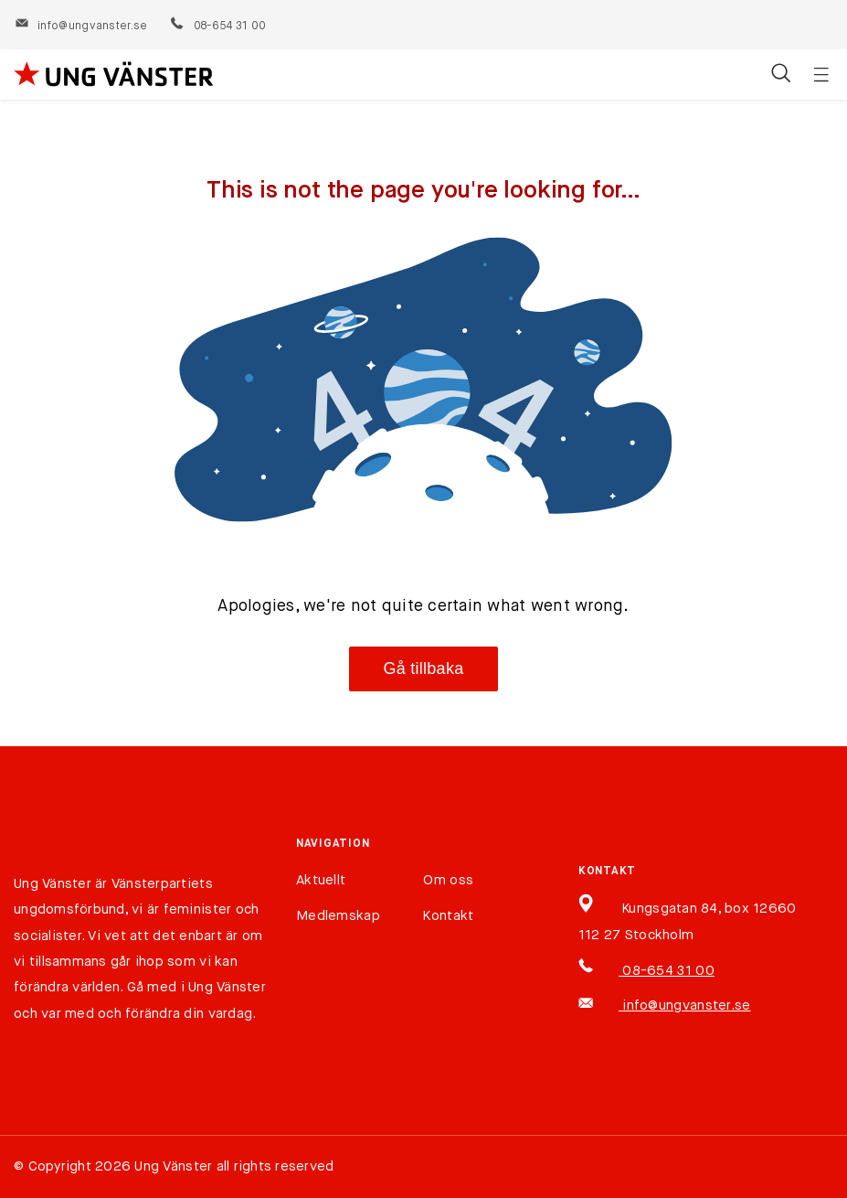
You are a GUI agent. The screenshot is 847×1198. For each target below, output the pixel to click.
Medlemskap (338, 916)
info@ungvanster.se (81, 26)
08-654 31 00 (217, 26)
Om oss (448, 880)
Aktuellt (320, 880)
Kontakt (448, 916)
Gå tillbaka (424, 668)
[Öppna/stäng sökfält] (780, 75)
